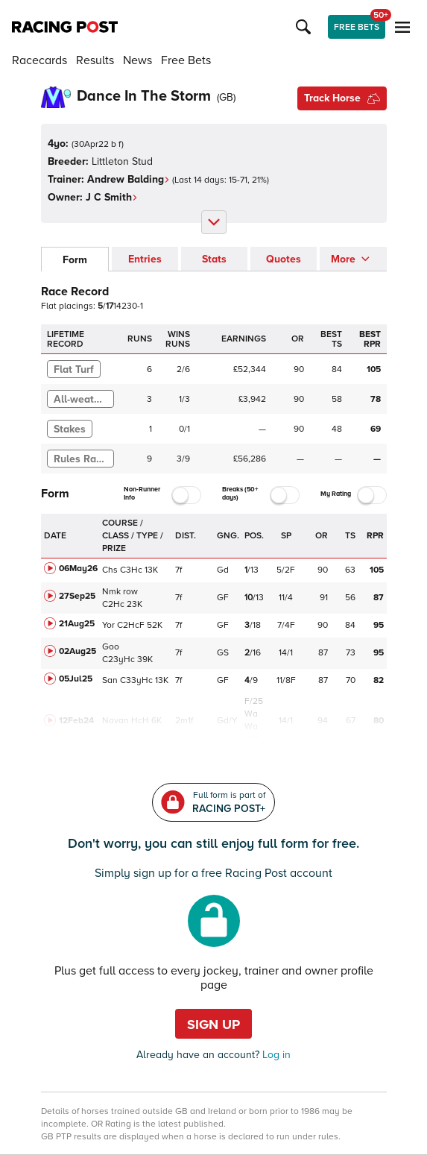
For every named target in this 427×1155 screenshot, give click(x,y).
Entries (145, 259)
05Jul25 (75, 678)
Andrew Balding (128, 179)
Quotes (283, 259)
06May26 (78, 568)
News (137, 60)
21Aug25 (77, 623)
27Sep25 (77, 596)
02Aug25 (77, 651)
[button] (305, 27)
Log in (275, 1054)
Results (95, 60)
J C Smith (112, 197)
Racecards (39, 60)
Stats (214, 259)
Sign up (213, 1024)
